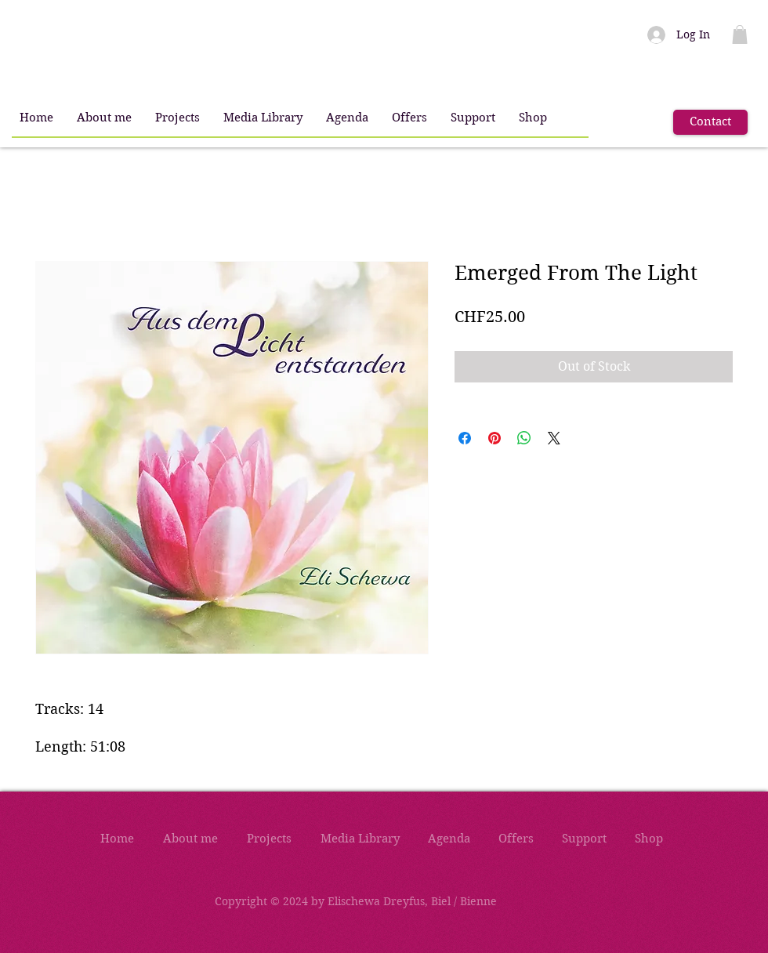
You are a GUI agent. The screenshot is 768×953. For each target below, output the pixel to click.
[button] (104, 118)
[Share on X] (554, 438)
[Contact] (710, 122)
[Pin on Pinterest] (494, 438)
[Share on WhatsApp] (524, 438)
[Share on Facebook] (464, 438)
